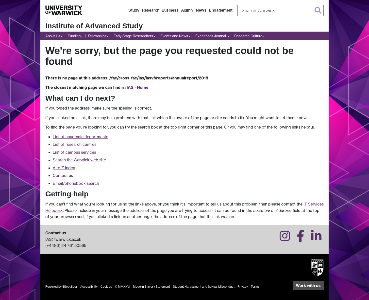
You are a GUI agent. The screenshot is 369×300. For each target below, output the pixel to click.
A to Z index (64, 167)
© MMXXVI (122, 286)
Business (170, 10)
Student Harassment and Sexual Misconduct (204, 286)
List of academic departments (80, 136)
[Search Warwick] (280, 10)
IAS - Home (138, 87)
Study (133, 10)
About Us (52, 36)
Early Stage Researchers (133, 36)
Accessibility (89, 286)
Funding (74, 36)
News (201, 10)
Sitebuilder (69, 286)
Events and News (174, 36)
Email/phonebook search (76, 183)
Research (150, 10)
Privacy (242, 286)
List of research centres (74, 144)
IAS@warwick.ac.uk (63, 239)
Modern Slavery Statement (151, 286)
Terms (255, 286)
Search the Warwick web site (79, 159)
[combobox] (280, 10)
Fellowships (97, 36)
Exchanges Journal (211, 36)
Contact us (63, 175)
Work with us (308, 285)
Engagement (221, 10)
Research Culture (248, 36)
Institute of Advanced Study (94, 26)
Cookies (106, 286)
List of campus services (74, 152)
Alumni (187, 10)
